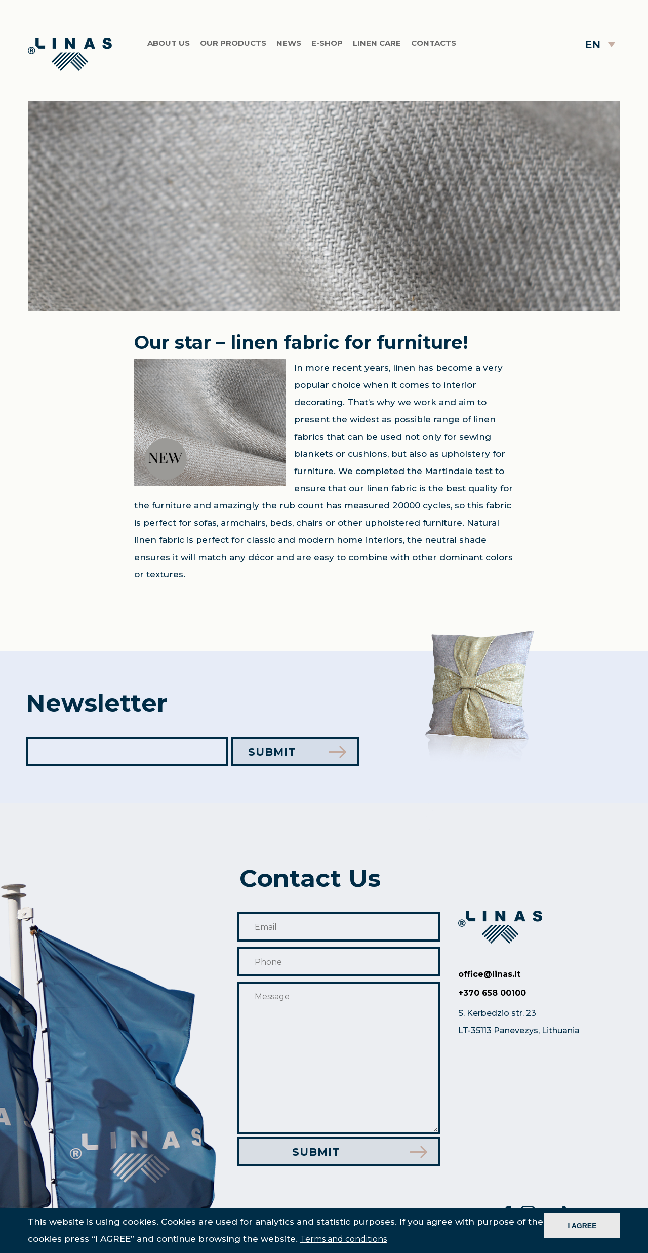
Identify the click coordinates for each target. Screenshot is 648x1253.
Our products (233, 43)
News (288, 43)
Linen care (377, 43)
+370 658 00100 (492, 993)
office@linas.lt (489, 974)
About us (168, 43)
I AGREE (582, 1226)
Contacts (433, 43)
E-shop (327, 43)
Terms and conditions (343, 1239)
